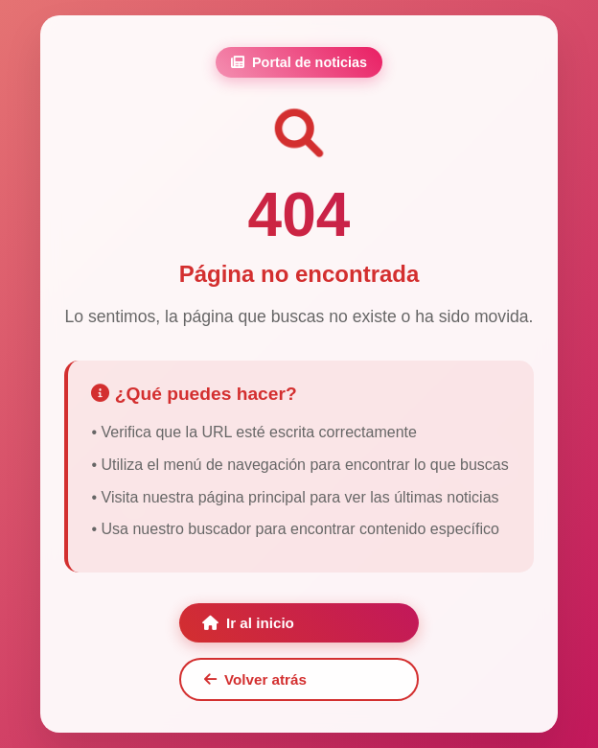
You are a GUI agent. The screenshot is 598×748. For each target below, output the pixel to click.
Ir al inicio (248, 623)
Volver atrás (255, 679)
